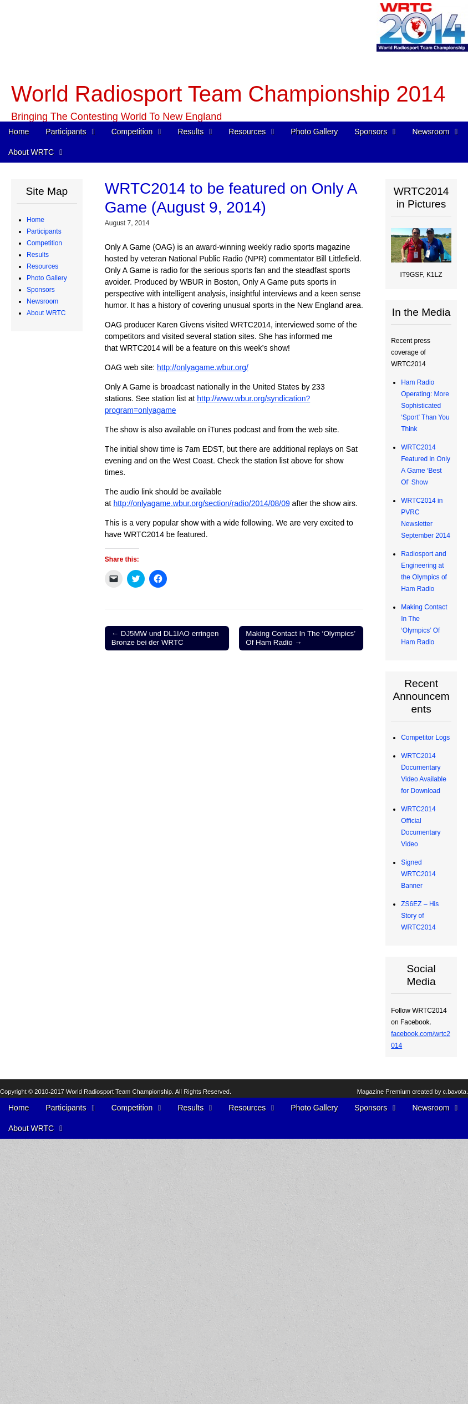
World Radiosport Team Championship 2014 (228, 94)
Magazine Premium (383, 1391)
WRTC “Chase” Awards (47, 569)
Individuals (51, 989)
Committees (52, 1315)
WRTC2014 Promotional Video (52, 1198)
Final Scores (53, 628)
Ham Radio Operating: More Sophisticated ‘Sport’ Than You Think (425, 405)
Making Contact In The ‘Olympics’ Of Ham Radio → (300, 638)
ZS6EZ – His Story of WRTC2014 (420, 915)
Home (18, 131)
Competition (132, 131)
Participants (65, 131)
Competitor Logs (425, 737)
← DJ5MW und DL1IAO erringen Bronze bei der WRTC (165, 638)
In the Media (53, 1129)
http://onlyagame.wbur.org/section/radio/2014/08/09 (201, 503)
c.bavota (454, 1391)
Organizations (55, 954)
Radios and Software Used (52, 697)
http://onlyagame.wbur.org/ (202, 367)
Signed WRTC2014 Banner (418, 874)
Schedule (49, 418)
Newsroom (430, 131)
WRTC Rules (54, 429)
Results (190, 131)
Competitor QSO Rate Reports (51, 755)
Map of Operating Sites (49, 511)
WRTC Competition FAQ (52, 452)
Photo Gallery (314, 131)
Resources (247, 131)
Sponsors (370, 131)
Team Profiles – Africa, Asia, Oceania (55, 324)
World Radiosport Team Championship (119, 1391)
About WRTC (31, 152)
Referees (48, 348)
